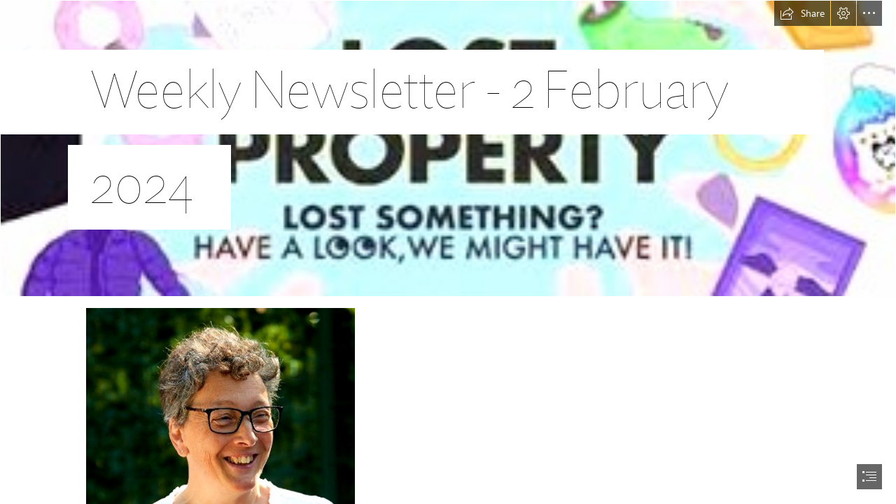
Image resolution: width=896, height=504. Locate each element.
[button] (802, 13)
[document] (448, 252)
